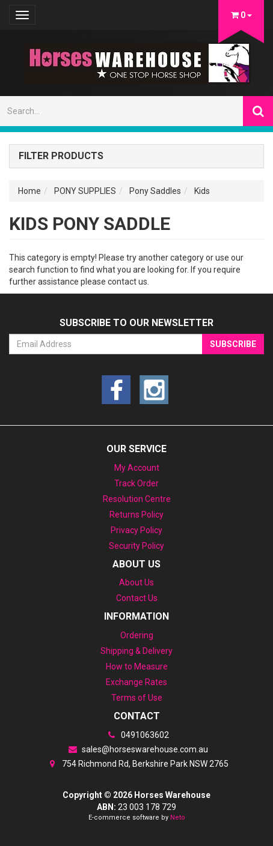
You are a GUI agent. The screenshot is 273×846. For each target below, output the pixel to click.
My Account (136, 468)
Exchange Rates (136, 682)
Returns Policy (136, 514)
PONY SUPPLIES (85, 191)
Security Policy (136, 546)
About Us (136, 582)
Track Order (136, 483)
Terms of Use (136, 697)
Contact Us (137, 598)
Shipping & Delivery (136, 651)
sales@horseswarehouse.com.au (136, 749)
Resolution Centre (137, 499)
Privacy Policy (136, 530)
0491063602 (136, 735)
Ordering (136, 635)
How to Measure (137, 666)
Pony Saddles (155, 191)
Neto (177, 817)
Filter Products (61, 156)
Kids (202, 191)
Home (29, 191)
